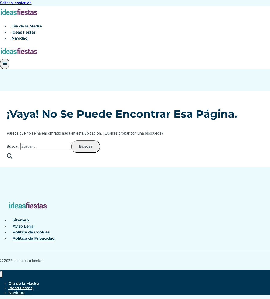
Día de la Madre (27, 26)
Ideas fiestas (24, 32)
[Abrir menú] (4, 64)
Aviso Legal (24, 226)
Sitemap (21, 220)
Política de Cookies (31, 232)
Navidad (20, 38)
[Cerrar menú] (1, 274)
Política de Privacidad (34, 238)
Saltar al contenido (16, 3)
